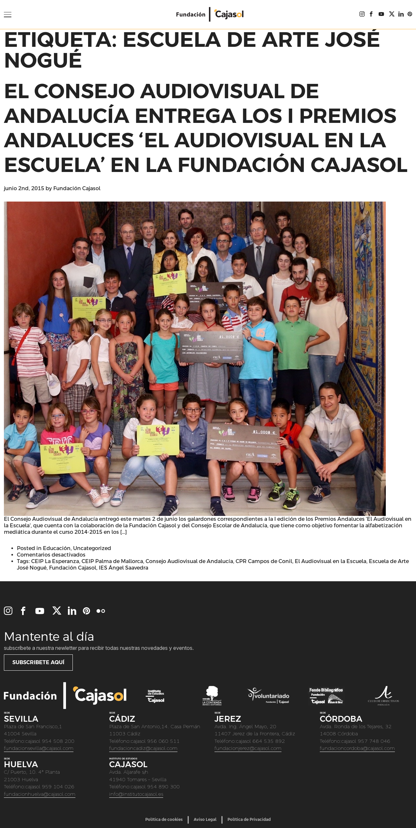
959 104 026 (58, 786)
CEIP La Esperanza (55, 561)
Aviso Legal (205, 819)
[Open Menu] (7, 14)
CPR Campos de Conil (264, 561)
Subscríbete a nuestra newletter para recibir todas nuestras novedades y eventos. (99, 648)
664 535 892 (269, 741)
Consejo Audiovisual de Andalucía (189, 561)
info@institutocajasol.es (136, 794)
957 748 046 (374, 741)
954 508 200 (58, 741)
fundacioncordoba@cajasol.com (357, 748)
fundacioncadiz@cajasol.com (143, 748)
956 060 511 (163, 741)
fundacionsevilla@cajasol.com (38, 748)
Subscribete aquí (38, 662)
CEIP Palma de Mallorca (112, 561)
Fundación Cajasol (76, 188)
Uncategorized (92, 548)
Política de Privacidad (249, 819)
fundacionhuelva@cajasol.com (39, 794)
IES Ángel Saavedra (123, 568)
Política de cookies (164, 819)
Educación (57, 548)
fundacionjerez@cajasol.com (247, 748)
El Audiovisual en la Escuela (330, 561)
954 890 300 (163, 786)
